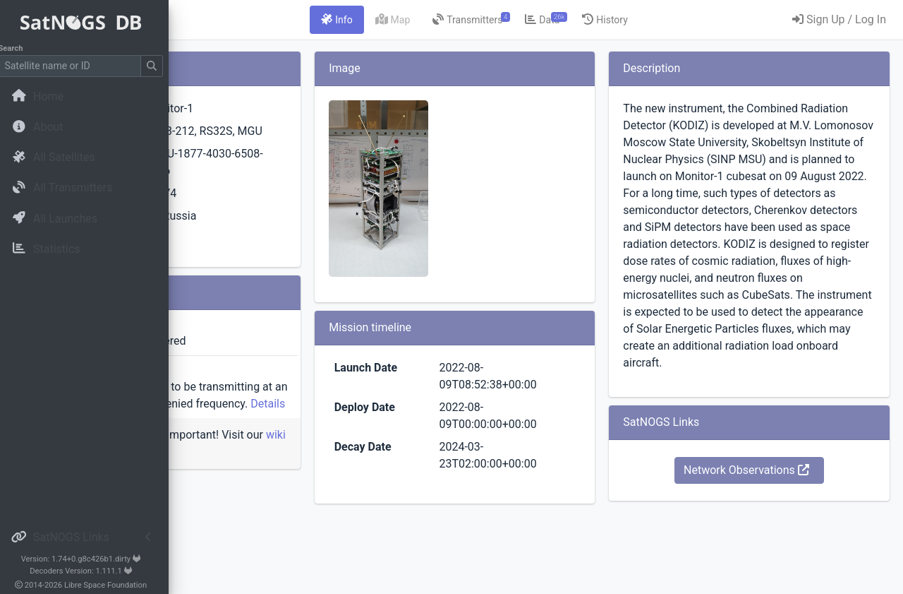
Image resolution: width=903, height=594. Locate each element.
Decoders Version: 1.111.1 (88, 571)
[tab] (425, 20)
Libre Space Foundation (113, 585)
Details (318, 454)
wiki (264, 502)
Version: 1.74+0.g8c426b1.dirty (87, 559)
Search (18, 48)
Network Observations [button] (775, 555)
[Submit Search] (159, 66)
